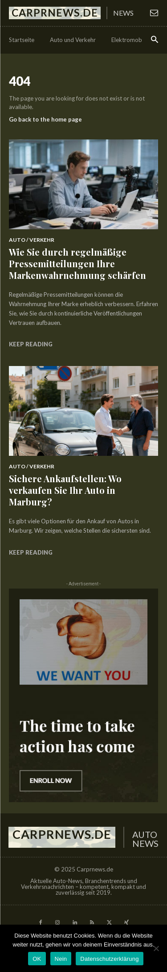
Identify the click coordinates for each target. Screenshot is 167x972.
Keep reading (31, 344)
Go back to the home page (45, 119)
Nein (61, 958)
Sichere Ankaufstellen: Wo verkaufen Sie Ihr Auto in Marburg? (65, 490)
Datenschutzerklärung (109, 958)
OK (37, 958)
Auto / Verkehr (31, 239)
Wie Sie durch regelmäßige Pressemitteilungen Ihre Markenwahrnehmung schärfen (77, 263)
